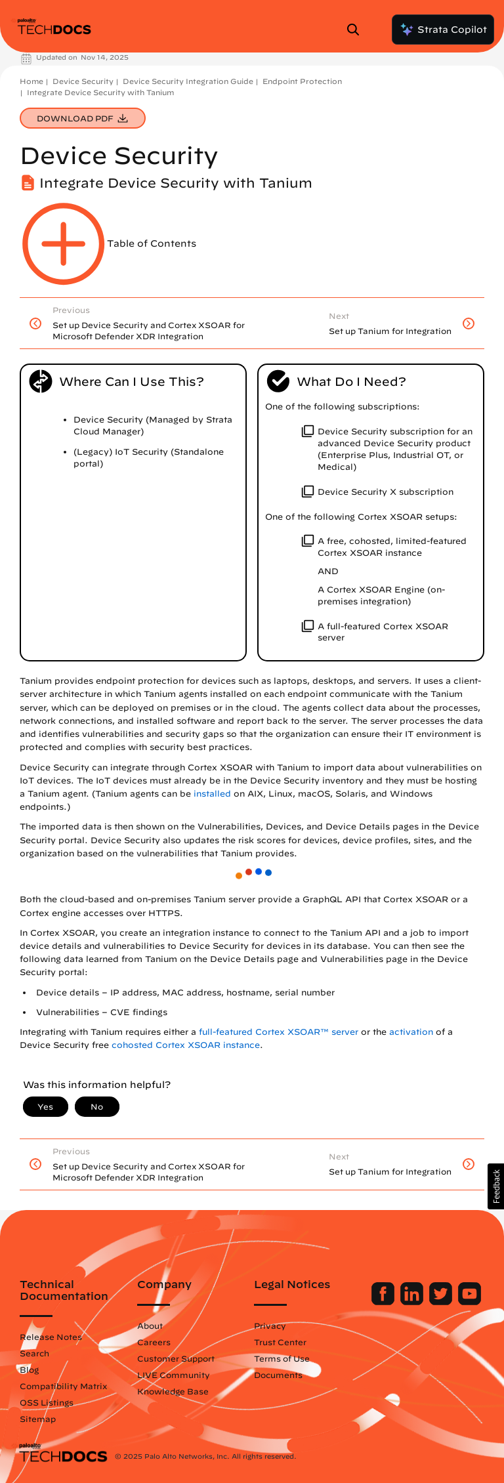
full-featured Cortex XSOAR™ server (278, 1032)
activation (411, 1032)
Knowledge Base (173, 1391)
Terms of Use (282, 1358)
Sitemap (38, 1418)
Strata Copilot (443, 29)
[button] (496, 1186)
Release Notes (51, 1336)
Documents (278, 1374)
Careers (154, 1342)
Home (31, 81)
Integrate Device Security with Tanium (100, 92)
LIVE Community (173, 1374)
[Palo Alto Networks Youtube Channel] (469, 1302)
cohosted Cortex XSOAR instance (186, 1045)
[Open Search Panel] (357, 29)
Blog (29, 1369)
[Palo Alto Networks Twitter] (442, 1302)
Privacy (270, 1325)
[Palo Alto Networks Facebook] (384, 1302)
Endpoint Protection (302, 81)
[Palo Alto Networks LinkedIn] (413, 1302)
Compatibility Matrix (63, 1385)
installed (212, 794)
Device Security (83, 81)
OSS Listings (47, 1402)
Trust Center (280, 1342)
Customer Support (176, 1358)
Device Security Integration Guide (188, 81)
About (150, 1325)
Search (34, 1353)
